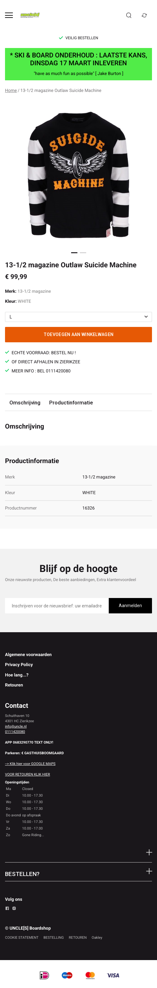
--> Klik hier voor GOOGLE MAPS (30, 763)
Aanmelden (130, 605)
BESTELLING (54, 937)
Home (11, 90)
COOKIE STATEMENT (22, 937)
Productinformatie (71, 402)
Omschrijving (24, 402)
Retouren (14, 685)
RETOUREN (78, 937)
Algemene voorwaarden (28, 654)
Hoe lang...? (17, 675)
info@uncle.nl (16, 726)
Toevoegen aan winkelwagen (79, 334)
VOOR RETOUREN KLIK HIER (27, 774)
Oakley (97, 937)
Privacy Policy (19, 664)
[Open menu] (9, 15)
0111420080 (15, 731)
